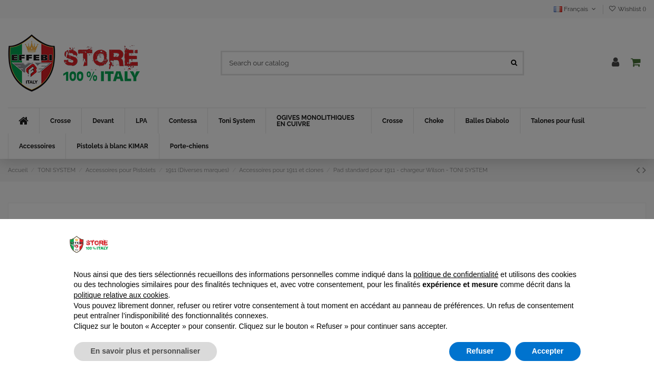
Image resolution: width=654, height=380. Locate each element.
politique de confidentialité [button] (455, 274)
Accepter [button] (548, 351)
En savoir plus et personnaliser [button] (146, 351)
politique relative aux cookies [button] (121, 295)
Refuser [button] (480, 351)
